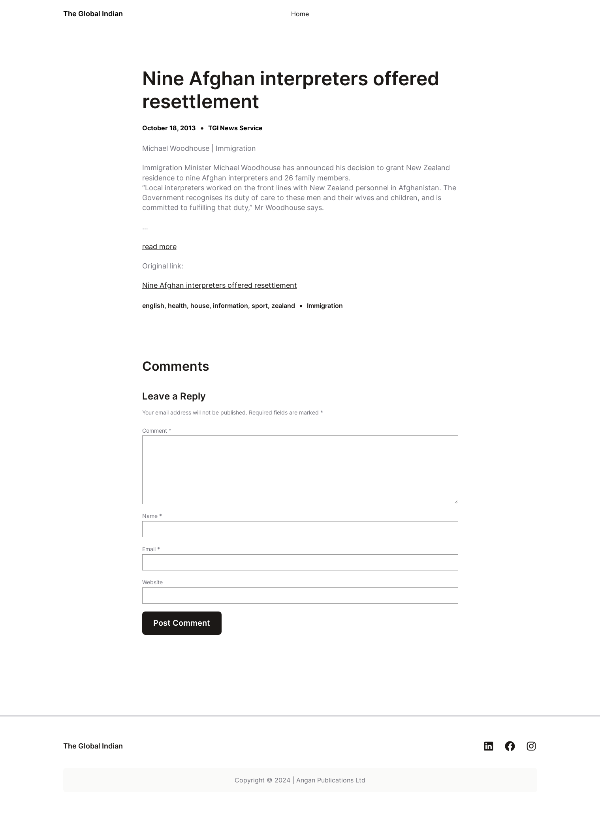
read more (159, 246)
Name (152, 515)
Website (152, 582)
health (177, 306)
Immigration (325, 306)
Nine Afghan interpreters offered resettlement (219, 285)
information (230, 306)
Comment (156, 430)
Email (151, 549)
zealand (283, 306)
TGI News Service (235, 128)
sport (260, 306)
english (153, 306)
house (199, 306)
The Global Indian (93, 13)
